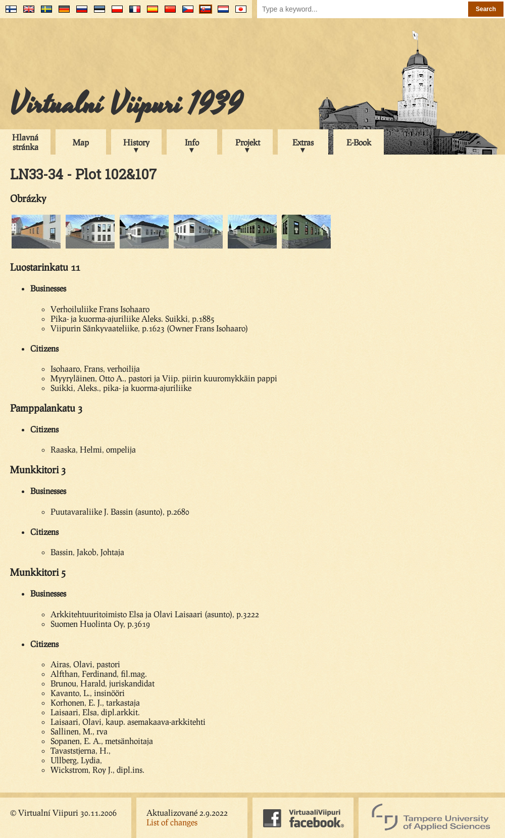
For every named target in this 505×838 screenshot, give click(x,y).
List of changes (171, 822)
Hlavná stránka (25, 142)
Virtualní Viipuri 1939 (126, 104)
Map (81, 142)
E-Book (358, 142)
